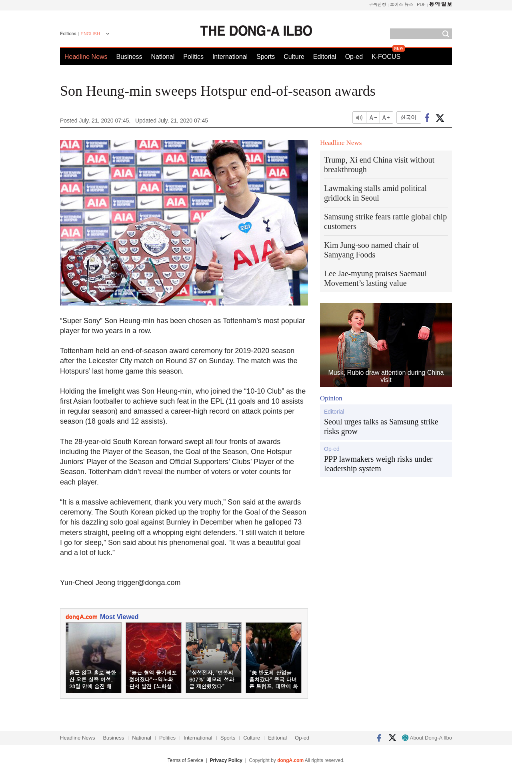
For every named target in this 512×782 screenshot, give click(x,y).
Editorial (324, 56)
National (163, 56)
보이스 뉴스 (402, 4)
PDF (421, 4)
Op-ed (354, 56)
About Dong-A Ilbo (427, 738)
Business (129, 56)
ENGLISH (90, 33)
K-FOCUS (386, 56)
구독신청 (377, 4)
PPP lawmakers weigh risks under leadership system (378, 463)
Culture (294, 56)
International (230, 56)
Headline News (86, 56)
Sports (265, 56)
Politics (193, 56)
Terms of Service (185, 760)
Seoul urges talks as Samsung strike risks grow (381, 426)
